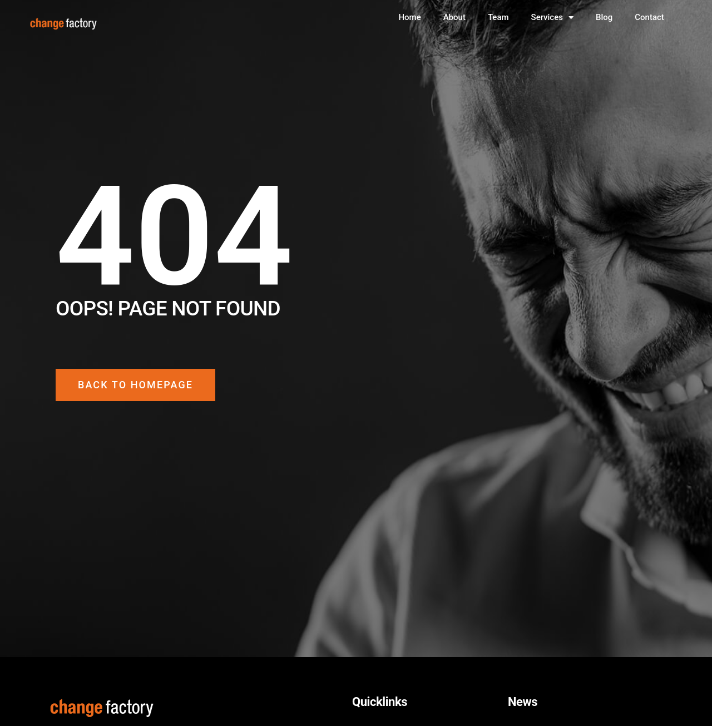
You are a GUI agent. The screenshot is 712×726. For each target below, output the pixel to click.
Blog (604, 17)
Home (409, 17)
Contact (649, 17)
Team (498, 17)
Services (552, 17)
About (454, 17)
